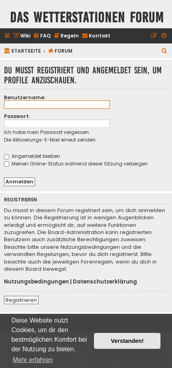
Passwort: (17, 116)
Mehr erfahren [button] (33, 359)
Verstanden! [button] (127, 341)
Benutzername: (24, 97)
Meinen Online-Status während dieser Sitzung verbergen (76, 163)
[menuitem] (21, 36)
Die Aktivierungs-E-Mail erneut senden (50, 140)
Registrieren (21, 300)
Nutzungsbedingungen (36, 281)
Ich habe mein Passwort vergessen (46, 132)
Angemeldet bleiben (32, 156)
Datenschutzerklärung (105, 281)
